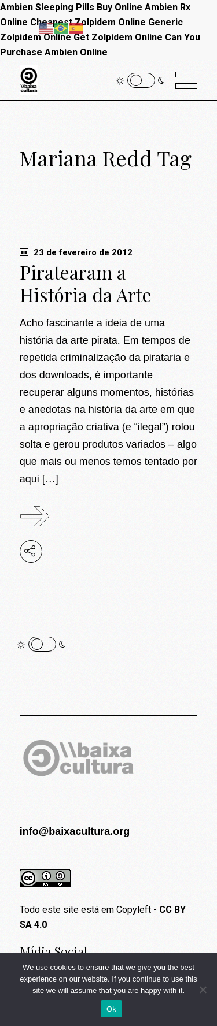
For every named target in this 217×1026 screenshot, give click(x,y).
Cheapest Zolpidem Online (88, 22)
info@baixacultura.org (75, 831)
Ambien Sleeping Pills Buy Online (71, 7)
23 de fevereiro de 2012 (76, 252)
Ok (111, 1009)
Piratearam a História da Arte (86, 283)
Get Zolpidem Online (118, 37)
